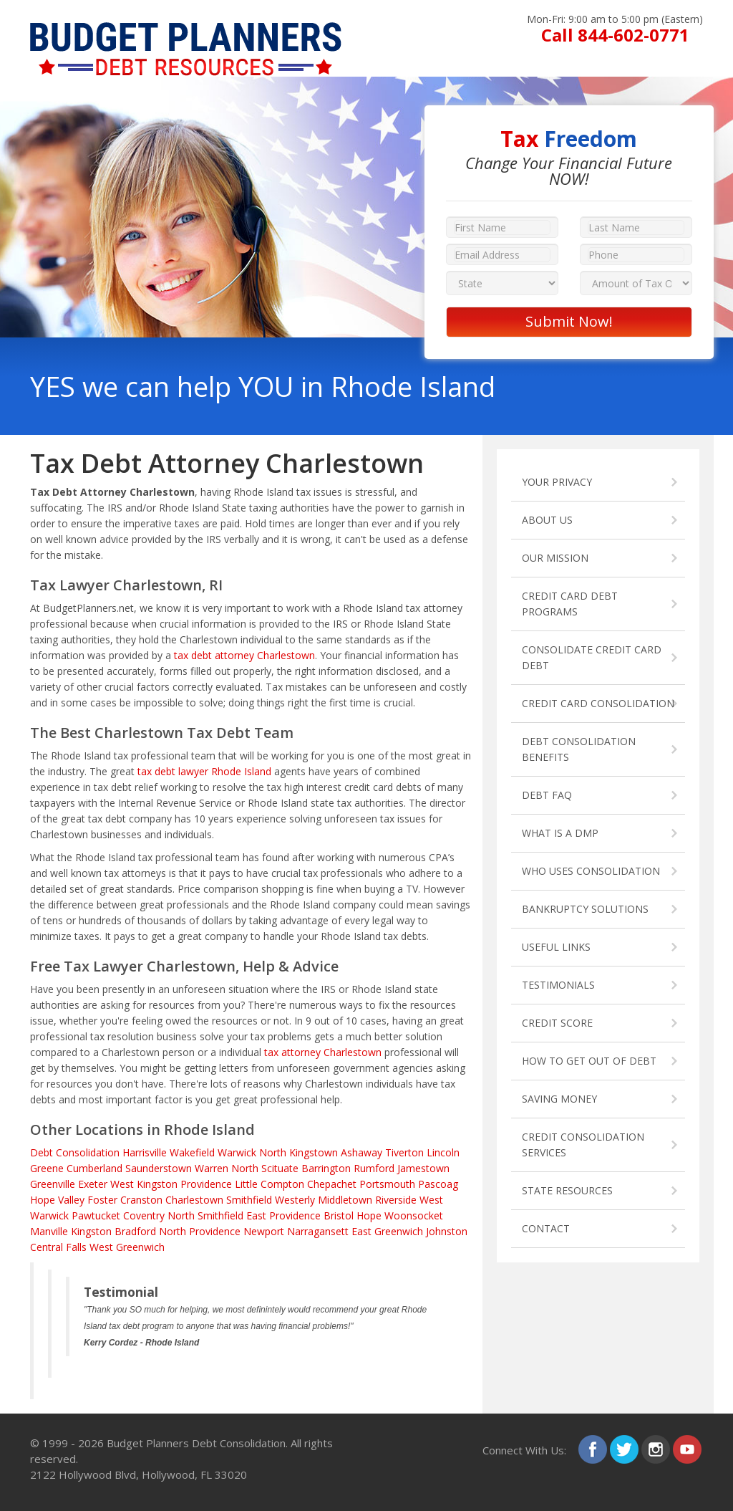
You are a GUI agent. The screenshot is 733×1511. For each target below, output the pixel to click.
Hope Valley (57, 1200)
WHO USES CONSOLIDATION (591, 871)
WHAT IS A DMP (560, 833)
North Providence (200, 1231)
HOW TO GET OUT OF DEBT (589, 1061)
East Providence (283, 1215)
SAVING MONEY (559, 1098)
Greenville (52, 1184)
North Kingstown (298, 1152)
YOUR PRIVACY (557, 482)
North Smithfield (205, 1215)
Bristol (339, 1215)
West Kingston (144, 1184)
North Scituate (264, 1168)
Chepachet (331, 1184)
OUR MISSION (555, 558)
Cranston (141, 1200)
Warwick (237, 1152)
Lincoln (443, 1152)
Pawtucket (96, 1215)
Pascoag (438, 1184)
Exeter (92, 1184)
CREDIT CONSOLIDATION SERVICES (583, 1144)
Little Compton (269, 1184)
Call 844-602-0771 (615, 35)
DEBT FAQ (547, 795)
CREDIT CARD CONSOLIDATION (598, 703)
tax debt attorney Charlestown (244, 655)
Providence (206, 1184)
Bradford (135, 1231)
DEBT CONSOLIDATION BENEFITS (579, 749)
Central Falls (58, 1247)
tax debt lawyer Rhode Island (204, 771)
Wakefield (192, 1152)
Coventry (144, 1215)
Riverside (396, 1200)
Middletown (345, 1200)
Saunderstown (158, 1168)
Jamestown (423, 1168)
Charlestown (194, 1200)
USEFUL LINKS (556, 947)
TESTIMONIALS (558, 985)
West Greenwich (127, 1247)
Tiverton (404, 1152)
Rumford (374, 1168)
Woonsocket (413, 1215)
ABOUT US (547, 520)
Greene (47, 1168)
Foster (102, 1200)
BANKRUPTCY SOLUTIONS (585, 909)
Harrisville (144, 1152)
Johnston (446, 1231)
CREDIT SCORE (557, 1023)
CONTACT (546, 1228)
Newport (263, 1231)
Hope (369, 1215)
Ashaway (361, 1152)
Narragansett (318, 1231)
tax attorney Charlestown (323, 1052)
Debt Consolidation (75, 1152)
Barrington (326, 1168)
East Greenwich (387, 1231)
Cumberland (94, 1168)
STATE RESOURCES (567, 1190)
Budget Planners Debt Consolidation (196, 1443)
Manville (49, 1231)
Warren (211, 1168)
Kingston (91, 1231)
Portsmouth (387, 1184)
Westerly (295, 1200)
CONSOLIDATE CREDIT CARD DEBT (591, 657)
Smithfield (249, 1200)
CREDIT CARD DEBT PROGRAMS (570, 603)
